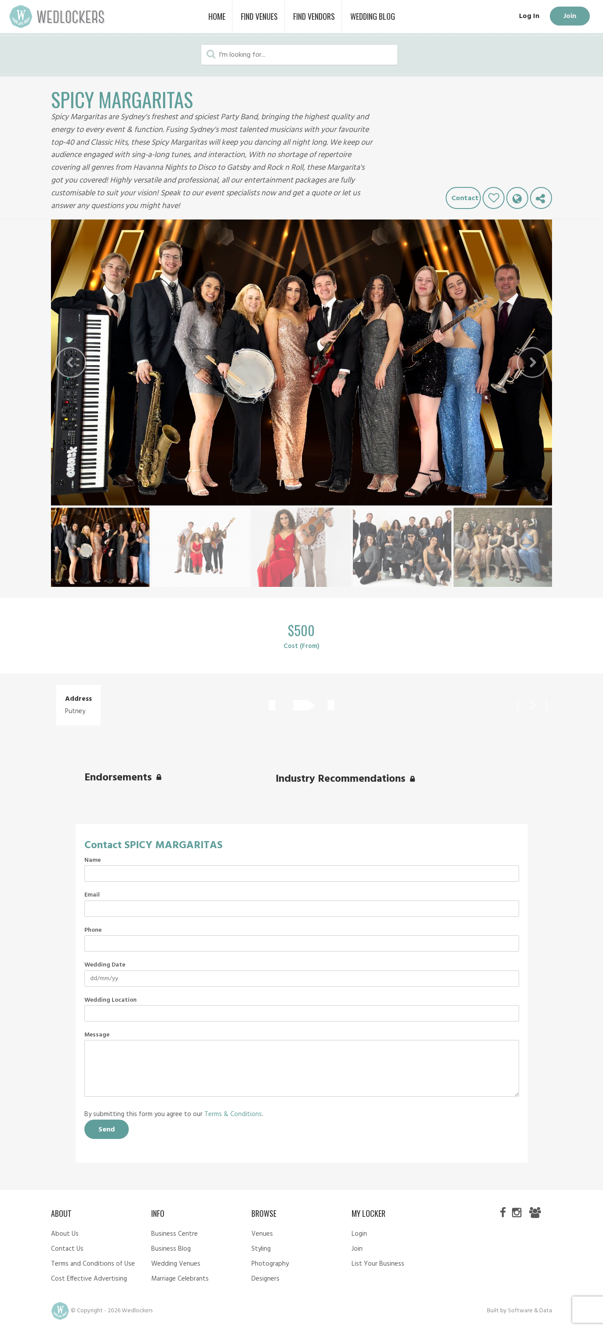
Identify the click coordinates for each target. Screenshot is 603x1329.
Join (569, 16)
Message (96, 1035)
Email (92, 895)
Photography (270, 1264)
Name (92, 860)
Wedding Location (110, 1000)
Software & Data (530, 1310)
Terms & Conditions (233, 1114)
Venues (262, 1234)
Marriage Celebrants (180, 1279)
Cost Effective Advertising (89, 1279)
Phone (93, 930)
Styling (261, 1249)
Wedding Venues (175, 1264)
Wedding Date (104, 965)
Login (359, 1234)
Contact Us (67, 1249)
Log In (528, 16)
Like (494, 198)
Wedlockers (57, 16)
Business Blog (171, 1249)
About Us (65, 1234)
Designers (265, 1279)
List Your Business (378, 1264)
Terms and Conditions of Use (93, 1264)
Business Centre (174, 1234)
